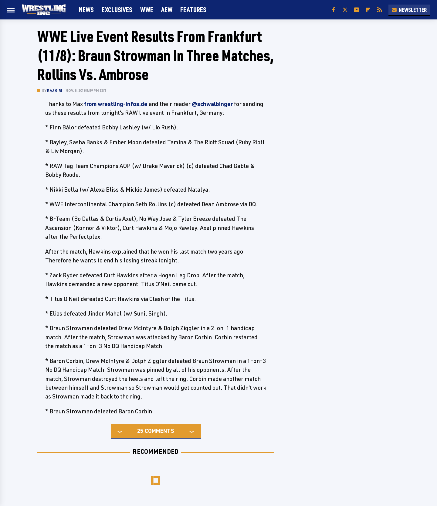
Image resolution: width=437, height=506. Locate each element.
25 (140, 430)
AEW (166, 9)
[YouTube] (356, 9)
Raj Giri (55, 90)
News (86, 9)
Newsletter (409, 9)
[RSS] (379, 9)
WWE (146, 9)
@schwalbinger (212, 104)
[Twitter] (345, 9)
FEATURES (193, 9)
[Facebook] (333, 9)
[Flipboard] (368, 9)
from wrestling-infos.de (115, 104)
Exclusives (117, 9)
